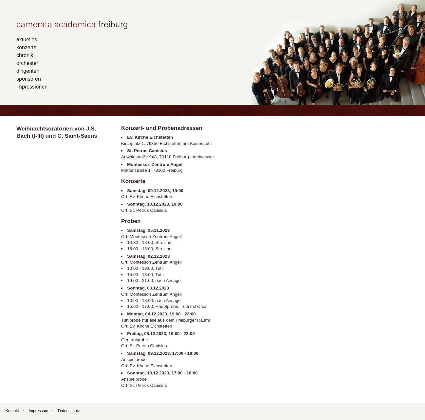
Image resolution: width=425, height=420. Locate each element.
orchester (27, 63)
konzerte (26, 47)
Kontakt (12, 411)
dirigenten (27, 71)
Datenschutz (69, 411)
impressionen (31, 87)
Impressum (38, 411)
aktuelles (26, 39)
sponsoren (28, 79)
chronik (24, 55)
